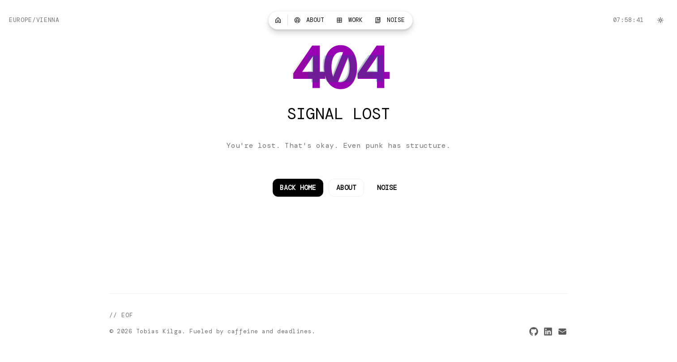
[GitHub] (533, 331)
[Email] (562, 331)
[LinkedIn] (548, 331)
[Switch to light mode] (660, 20)
